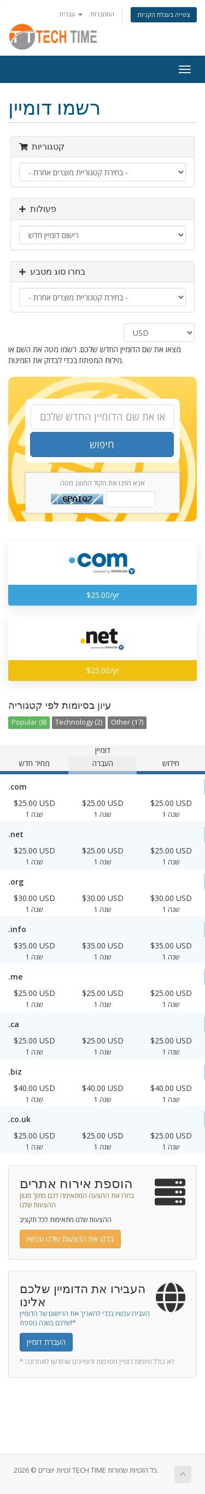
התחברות (102, 14)
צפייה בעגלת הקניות (164, 14)
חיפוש (102, 444)
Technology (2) (78, 722)
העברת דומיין (46, 1342)
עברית (71, 14)
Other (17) (127, 722)
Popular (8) (28, 722)
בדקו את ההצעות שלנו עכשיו (70, 1239)
